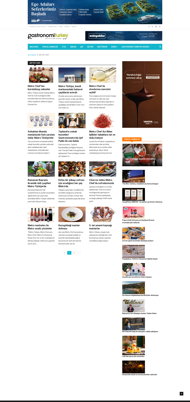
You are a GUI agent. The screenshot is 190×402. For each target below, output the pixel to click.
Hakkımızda (52, 26)
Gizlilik (134, 396)
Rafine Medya (54, 396)
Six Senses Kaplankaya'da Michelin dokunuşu (151, 253)
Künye (61, 26)
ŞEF (81, 47)
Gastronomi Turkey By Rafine (71, 396)
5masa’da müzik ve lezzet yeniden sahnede (151, 312)
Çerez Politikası (143, 396)
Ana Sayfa (34, 47)
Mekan (73, 47)
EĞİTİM (90, 47)
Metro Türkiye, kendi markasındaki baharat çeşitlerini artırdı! (70, 89)
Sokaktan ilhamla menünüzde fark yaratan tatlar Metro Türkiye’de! (41, 134)
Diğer (114, 47)
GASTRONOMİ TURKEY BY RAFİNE (136, 47)
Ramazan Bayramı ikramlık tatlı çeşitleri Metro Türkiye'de (39, 183)
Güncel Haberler (50, 47)
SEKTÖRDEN (102, 47)
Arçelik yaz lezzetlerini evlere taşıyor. (151, 240)
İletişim (74, 26)
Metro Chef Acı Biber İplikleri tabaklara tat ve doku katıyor (102, 134)
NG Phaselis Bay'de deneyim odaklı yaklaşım (152, 280)
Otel (64, 47)
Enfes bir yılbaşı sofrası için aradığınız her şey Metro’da (71, 183)
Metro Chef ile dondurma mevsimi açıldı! (100, 89)
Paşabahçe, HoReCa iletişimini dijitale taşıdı (152, 226)
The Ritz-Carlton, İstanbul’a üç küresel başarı (152, 173)
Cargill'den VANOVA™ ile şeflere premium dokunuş (152, 186)
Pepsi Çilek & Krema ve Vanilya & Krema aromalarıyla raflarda (152, 200)
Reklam (67, 26)
